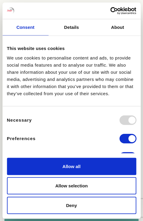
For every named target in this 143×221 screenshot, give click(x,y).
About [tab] (117, 27)
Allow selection (71, 185)
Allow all (71, 166)
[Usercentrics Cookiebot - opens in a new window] (110, 11)
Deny (71, 205)
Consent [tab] (25, 27)
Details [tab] (71, 27)
